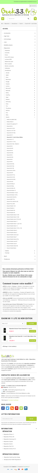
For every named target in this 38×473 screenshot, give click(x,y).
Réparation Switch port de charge (12, 457)
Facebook (3, 408)
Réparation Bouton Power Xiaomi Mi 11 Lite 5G (20, 328)
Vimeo (21, 408)
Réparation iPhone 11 (9, 434)
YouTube (16, 408)
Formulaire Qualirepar (13, 400)
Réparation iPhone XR (9, 436)
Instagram (25, 408)
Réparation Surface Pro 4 (10, 448)
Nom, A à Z (5, 323)
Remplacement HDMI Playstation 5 (12, 459)
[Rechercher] (19, 18)
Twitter (7, 408)
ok (31, 419)
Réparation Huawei (8, 441)
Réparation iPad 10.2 (9, 446)
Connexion (33, 5)
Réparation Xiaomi (8, 444)
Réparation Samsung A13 (10, 439)
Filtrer (31, 323)
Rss (12, 408)
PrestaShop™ (26, 466)
